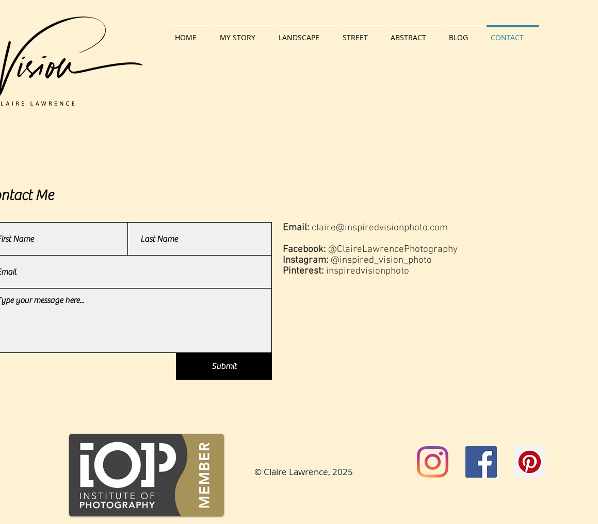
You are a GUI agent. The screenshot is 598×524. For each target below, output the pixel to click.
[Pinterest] (529, 462)
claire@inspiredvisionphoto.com (380, 228)
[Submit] (224, 366)
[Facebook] (481, 462)
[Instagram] (432, 462)
